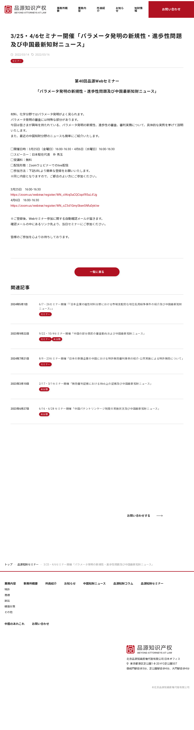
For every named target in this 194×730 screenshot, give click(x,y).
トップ (9, 564)
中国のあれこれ (14, 624)
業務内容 (82, 9)
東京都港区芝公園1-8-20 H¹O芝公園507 (152, 663)
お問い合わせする (145, 515)
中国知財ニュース (94, 583)
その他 (9, 612)
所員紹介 (101, 9)
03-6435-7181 (55, 514)
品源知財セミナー (28, 564)
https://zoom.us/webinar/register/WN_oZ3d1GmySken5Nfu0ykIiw (55, 205)
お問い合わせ (171, 9)
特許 (7, 589)
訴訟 (7, 601)
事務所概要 (62, 9)
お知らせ (120, 9)
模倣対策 (10, 606)
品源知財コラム (123, 583)
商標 (7, 595)
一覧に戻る (97, 272)
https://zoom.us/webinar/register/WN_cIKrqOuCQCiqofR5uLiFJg (54, 194)
